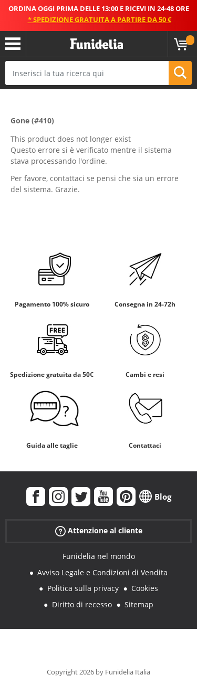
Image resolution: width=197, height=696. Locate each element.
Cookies (144, 588)
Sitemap (139, 604)
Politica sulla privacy (83, 588)
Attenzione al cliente (98, 530)
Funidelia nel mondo (99, 556)
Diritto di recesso (82, 604)
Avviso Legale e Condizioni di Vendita (102, 572)
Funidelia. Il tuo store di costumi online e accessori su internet (96, 44)
